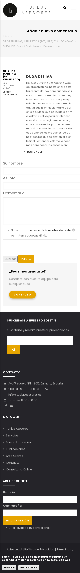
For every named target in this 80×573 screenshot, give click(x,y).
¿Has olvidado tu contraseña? (30, 528)
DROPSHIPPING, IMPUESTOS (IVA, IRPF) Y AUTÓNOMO (38, 41)
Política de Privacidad (39, 549)
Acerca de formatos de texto (50, 230)
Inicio (6, 36)
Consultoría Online (19, 469)
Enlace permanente (10, 93)
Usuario (9, 492)
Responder (35, 152)
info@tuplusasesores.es (22, 395)
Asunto (9, 178)
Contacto (22, 294)
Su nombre (13, 163)
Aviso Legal (14, 549)
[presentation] (33, 247)
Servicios (12, 435)
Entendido (9, 567)
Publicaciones (15, 449)
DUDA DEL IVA (12, 46)
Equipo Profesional (18, 442)
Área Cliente (14, 456)
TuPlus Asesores (17, 429)
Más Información (28, 567)
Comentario (14, 193)
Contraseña (12, 506)
